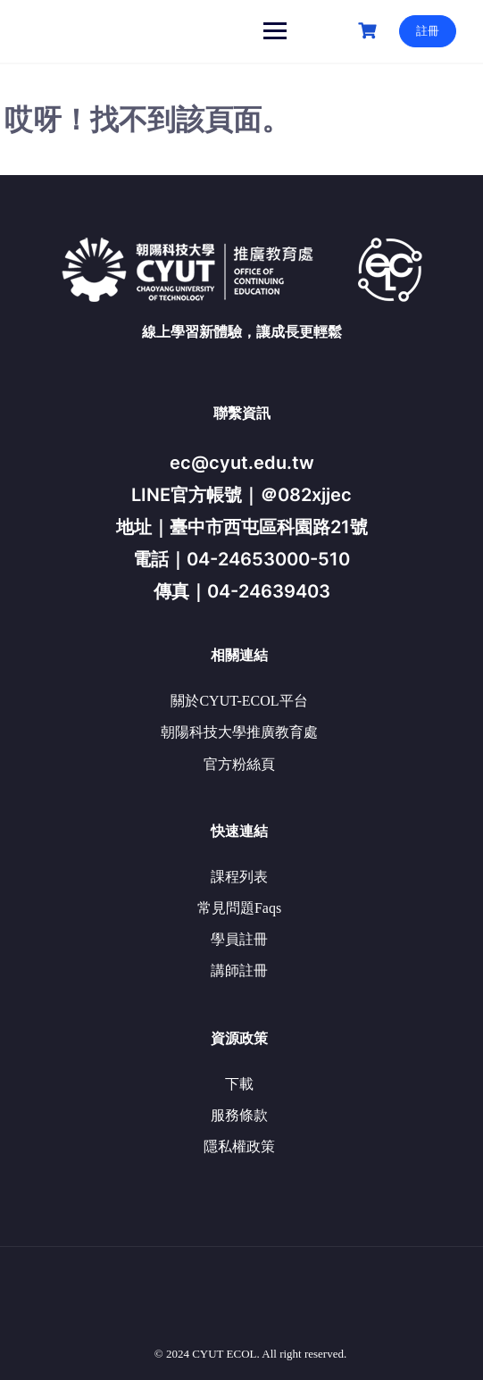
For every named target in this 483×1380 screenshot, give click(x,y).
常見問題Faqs (239, 908)
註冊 (427, 31)
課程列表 (239, 876)
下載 (239, 1083)
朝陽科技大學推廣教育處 (239, 732)
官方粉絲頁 (239, 764)
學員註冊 (239, 939)
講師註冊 (239, 970)
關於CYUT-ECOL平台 (239, 700)
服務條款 (239, 1115)
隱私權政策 (239, 1146)
